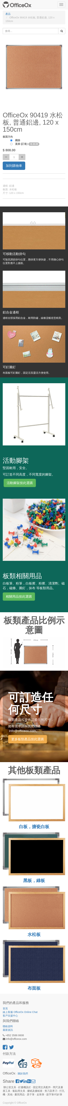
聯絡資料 (8, 1026)
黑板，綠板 (34, 880)
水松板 (34, 934)
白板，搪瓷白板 (34, 826)
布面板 (34, 988)
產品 (8, 13)
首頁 (5, 1008)
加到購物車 (14, 166)
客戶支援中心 (10, 1015)
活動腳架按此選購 (20, 483)
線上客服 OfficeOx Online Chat (20, 1012)
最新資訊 (8, 1029)
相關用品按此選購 (19, 596)
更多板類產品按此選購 (27, 739)
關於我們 (23, 1073)
